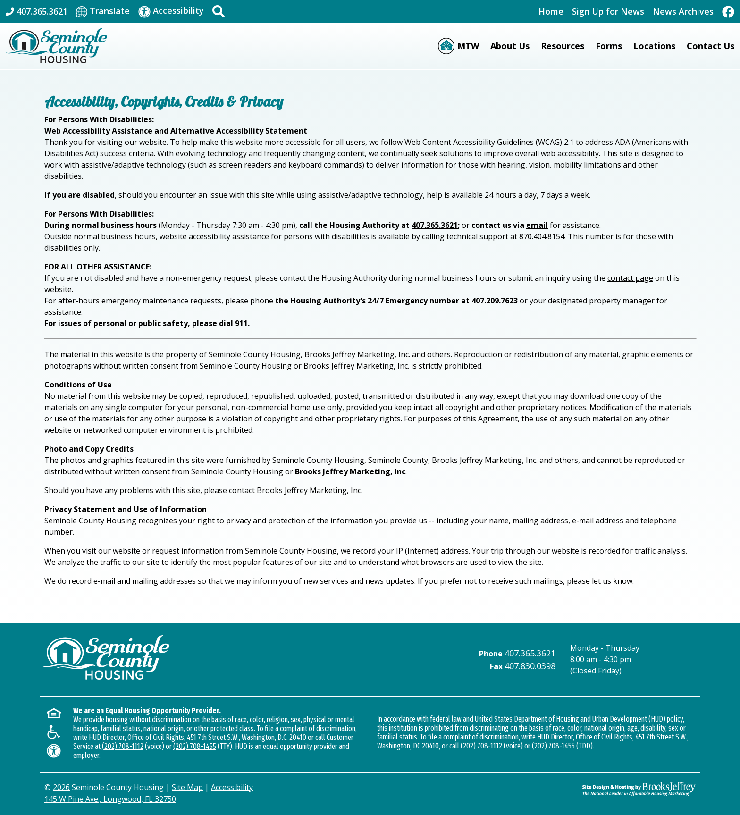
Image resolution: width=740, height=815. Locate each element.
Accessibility (232, 787)
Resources (562, 45)
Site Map (187, 787)
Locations (654, 45)
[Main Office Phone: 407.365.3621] (36, 11)
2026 (61, 787)
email (537, 225)
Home (550, 11)
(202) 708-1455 (194, 746)
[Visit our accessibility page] (171, 11)
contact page (630, 278)
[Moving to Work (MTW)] (458, 46)
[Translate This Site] (103, 11)
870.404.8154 (541, 236)
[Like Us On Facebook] (728, 11)
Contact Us (710, 45)
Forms (609, 45)
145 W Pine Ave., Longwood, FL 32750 (110, 799)
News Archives (683, 11)
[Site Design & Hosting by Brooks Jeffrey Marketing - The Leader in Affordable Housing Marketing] (639, 789)
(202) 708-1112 (122, 746)
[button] (218, 11)
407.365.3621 (435, 225)
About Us (510, 45)
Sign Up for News (608, 11)
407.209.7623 (494, 300)
